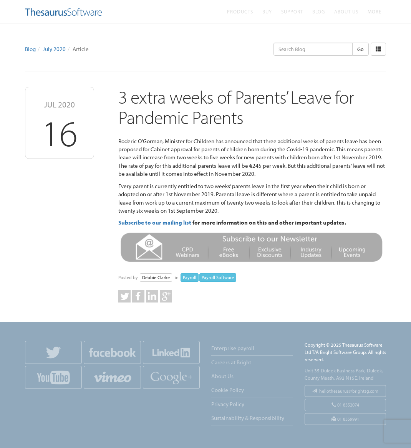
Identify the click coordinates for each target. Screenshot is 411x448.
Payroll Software (218, 277)
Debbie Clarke (156, 277)
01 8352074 (345, 405)
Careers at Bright (231, 362)
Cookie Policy (227, 389)
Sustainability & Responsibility (247, 418)
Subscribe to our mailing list (154, 222)
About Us (346, 11)
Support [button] (292, 11)
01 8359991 (345, 419)
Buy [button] (267, 11)
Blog (318, 11)
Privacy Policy (227, 404)
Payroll (189, 277)
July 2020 (54, 49)
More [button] (374, 11)
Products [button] (240, 11)
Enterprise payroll (232, 348)
